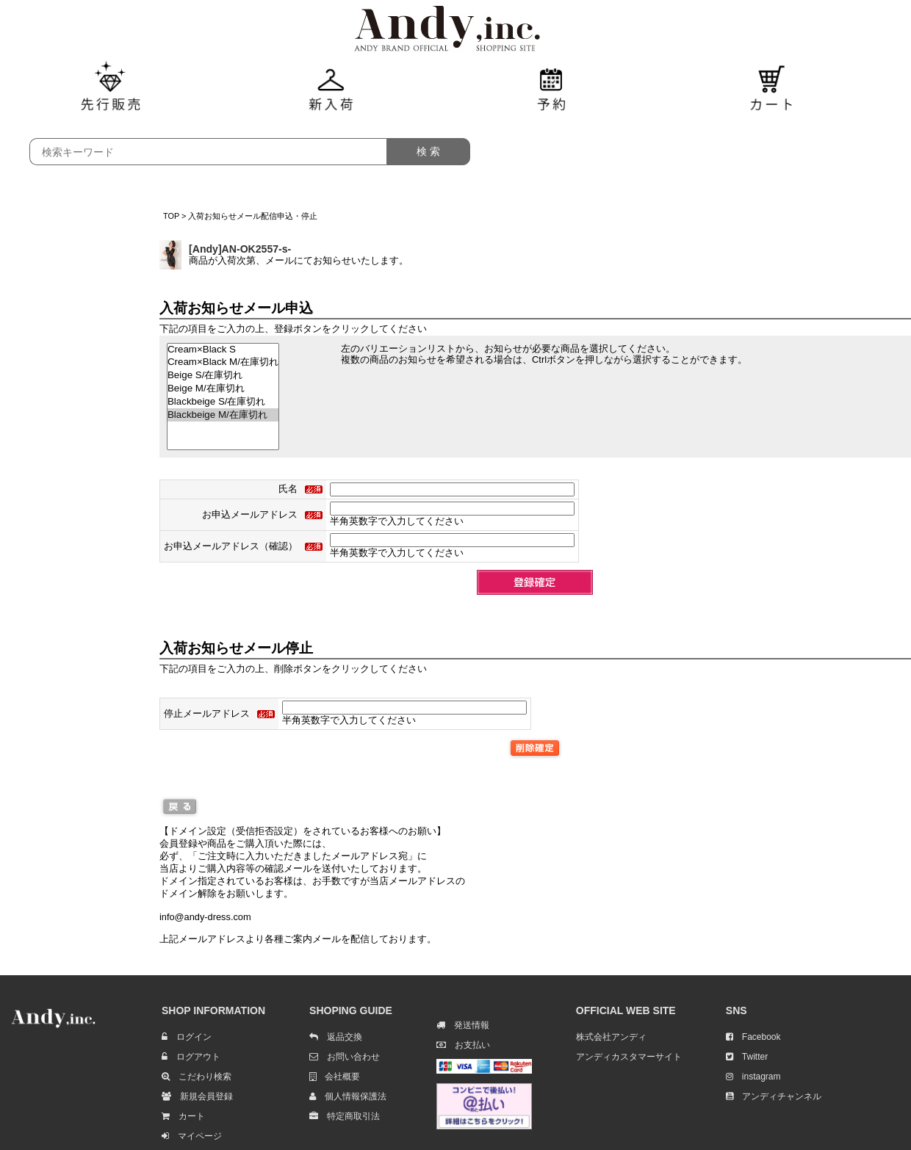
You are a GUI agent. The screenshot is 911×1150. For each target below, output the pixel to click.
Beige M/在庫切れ (223, 388)
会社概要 (334, 1076)
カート (183, 1116)
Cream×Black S (223, 349)
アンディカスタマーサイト (629, 1057)
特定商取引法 (344, 1116)
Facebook (753, 1037)
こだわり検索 (196, 1076)
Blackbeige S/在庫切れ (223, 401)
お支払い (463, 1045)
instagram (753, 1076)
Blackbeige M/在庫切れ (223, 415)
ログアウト (191, 1057)
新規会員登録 (197, 1096)
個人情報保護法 (347, 1096)
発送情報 (462, 1025)
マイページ (192, 1136)
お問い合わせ (344, 1057)
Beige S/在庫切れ (223, 375)
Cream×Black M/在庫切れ (223, 362)
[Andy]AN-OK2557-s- (240, 249)
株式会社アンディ (611, 1037)
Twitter (747, 1057)
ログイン (187, 1037)
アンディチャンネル (773, 1096)
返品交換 (335, 1037)
